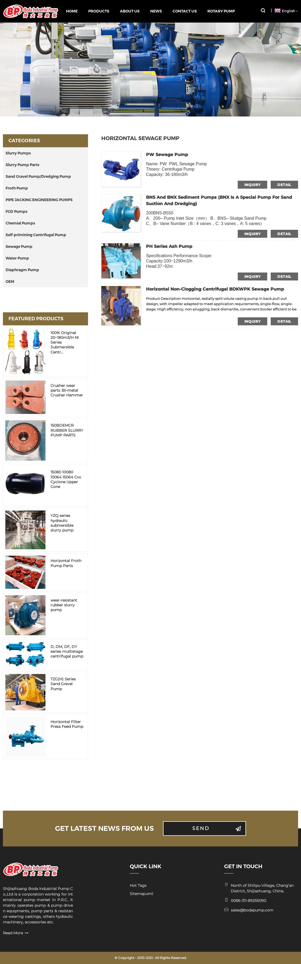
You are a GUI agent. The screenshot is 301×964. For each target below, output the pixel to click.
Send (201, 828)
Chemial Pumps (20, 223)
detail (284, 185)
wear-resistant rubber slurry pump (64, 605)
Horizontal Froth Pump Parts (66, 563)
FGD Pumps (16, 211)
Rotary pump (221, 11)
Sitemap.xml (141, 893)
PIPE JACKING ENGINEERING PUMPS (39, 199)
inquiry (252, 185)
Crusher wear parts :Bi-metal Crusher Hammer (67, 390)
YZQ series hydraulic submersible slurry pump (62, 523)
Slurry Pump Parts (22, 164)
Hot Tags (138, 885)
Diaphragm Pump (22, 269)
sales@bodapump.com (252, 910)
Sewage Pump (19, 246)
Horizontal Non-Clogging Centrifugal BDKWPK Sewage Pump (215, 289)
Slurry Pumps (18, 153)
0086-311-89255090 (248, 900)
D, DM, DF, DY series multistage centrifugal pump (67, 651)
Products (98, 11)
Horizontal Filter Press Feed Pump (67, 724)
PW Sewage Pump (167, 154)
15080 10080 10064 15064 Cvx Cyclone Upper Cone (66, 479)
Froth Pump (17, 188)
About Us (130, 11)
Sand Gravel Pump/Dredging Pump (38, 176)
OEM (10, 281)
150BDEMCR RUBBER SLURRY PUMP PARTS (67, 430)
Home (72, 11)
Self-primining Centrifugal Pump (36, 234)
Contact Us (185, 11)
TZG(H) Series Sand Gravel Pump (63, 684)
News (156, 11)
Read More (13, 933)
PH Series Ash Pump (169, 246)
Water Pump (17, 258)
